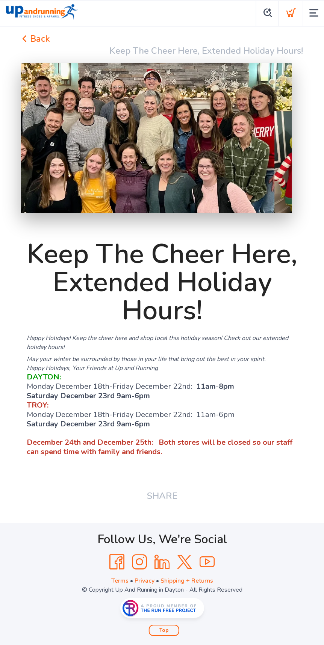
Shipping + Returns (186, 581)
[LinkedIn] (162, 562)
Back (35, 39)
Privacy (144, 581)
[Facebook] (117, 562)
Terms (120, 581)
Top (164, 630)
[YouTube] (207, 562)
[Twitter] (184, 562)
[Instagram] (139, 562)
